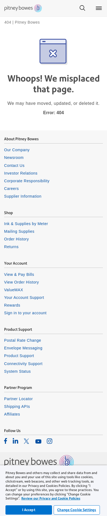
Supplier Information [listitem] (23, 196)
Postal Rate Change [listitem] (22, 340)
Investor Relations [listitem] (20, 173)
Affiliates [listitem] (12, 414)
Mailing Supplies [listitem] (19, 231)
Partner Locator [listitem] (18, 399)
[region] (53, 490)
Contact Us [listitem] (14, 165)
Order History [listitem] (16, 239)
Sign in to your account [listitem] (25, 313)
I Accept (28, 510)
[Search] (82, 8)
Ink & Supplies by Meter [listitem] (26, 223)
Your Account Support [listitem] (24, 297)
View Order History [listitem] (21, 282)
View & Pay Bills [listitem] (19, 274)
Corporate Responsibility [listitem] (27, 181)
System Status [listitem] (17, 371)
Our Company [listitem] (17, 150)
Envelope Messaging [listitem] (23, 348)
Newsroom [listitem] (14, 157)
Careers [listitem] (11, 188)
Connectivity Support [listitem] (23, 363)
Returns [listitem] (11, 247)
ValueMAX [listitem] (13, 290)
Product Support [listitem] (19, 356)
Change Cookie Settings (76, 510)
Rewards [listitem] (12, 305)
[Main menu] (99, 8)
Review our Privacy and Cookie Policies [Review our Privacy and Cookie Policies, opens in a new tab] (50, 498)
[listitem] (5, 441)
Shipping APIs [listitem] (17, 406)
